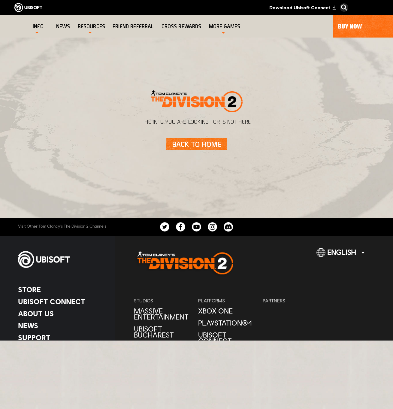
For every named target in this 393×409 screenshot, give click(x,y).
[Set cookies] (33, 386)
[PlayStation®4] (227, 323)
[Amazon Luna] (227, 353)
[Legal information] (61, 377)
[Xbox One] (227, 311)
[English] (340, 255)
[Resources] (91, 26)
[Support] (61, 338)
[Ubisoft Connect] (61, 301)
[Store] (61, 289)
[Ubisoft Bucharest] (163, 332)
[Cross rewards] (182, 26)
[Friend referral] (134, 26)
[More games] (224, 26)
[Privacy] (61, 360)
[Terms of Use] (61, 369)
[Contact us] (61, 352)
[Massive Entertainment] (163, 314)
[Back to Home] (196, 144)
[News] (64, 26)
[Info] (38, 26)
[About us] (61, 314)
